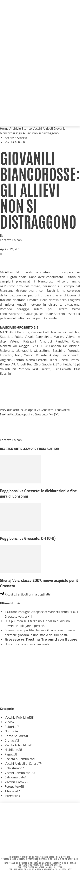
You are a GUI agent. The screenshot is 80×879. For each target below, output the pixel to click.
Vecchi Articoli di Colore (24, 764)
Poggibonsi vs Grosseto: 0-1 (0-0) (28, 538)
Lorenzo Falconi (11, 240)
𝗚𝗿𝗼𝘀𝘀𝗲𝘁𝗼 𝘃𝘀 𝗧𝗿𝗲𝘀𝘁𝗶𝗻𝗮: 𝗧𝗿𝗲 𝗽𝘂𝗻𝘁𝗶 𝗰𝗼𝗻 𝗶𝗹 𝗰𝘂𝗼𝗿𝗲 (41, 639)
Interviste (12, 796)
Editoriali (12, 727)
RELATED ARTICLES (14, 449)
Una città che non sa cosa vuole (27, 644)
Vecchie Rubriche (19, 718)
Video (9, 722)
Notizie (11, 731)
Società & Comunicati (21, 759)
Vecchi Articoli (43, 129)
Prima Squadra (16, 736)
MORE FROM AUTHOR (43, 449)
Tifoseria (12, 791)
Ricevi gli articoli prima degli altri (25, 594)
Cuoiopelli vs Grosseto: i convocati (46, 410)
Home (4, 129)
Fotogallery (14, 787)
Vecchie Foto (16, 782)
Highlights (13, 750)
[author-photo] (10, 435)
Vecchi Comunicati (20, 773)
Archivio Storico (20, 129)
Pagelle (11, 754)
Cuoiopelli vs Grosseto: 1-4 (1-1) (37, 414)
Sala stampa (14, 768)
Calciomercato (15, 777)
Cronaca (12, 740)
